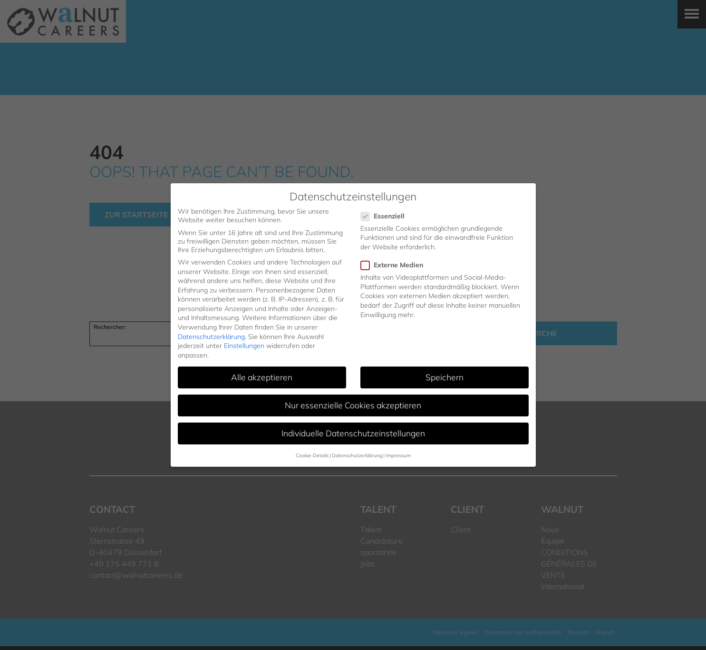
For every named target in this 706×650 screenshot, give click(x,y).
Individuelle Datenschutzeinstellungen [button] (353, 433)
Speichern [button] (445, 377)
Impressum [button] (398, 455)
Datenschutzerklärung (211, 336)
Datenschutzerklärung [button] (357, 455)
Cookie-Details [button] (312, 455)
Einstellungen (244, 345)
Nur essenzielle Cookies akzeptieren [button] (353, 405)
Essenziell (385, 216)
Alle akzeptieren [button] (261, 377)
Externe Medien (394, 265)
